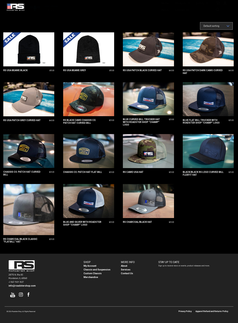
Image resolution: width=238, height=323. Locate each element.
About (136, 6)
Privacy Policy (185, 311)
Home (84, 6)
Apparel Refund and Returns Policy (211, 311)
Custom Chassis (93, 273)
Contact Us (153, 6)
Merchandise (91, 277)
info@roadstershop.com (22, 285)
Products (100, 6)
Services (125, 269)
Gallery (119, 6)
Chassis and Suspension (97, 269)
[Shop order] (216, 26)
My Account (90, 266)
